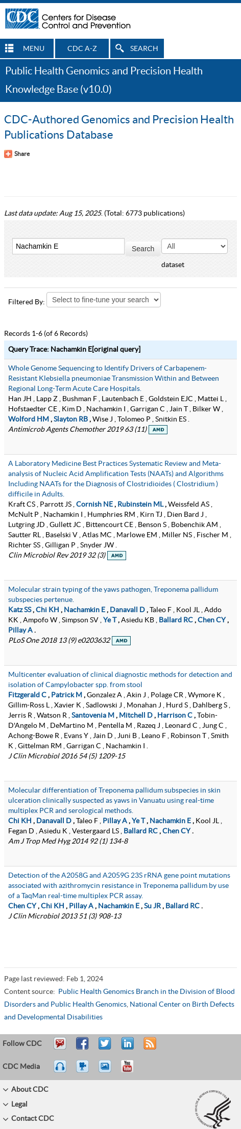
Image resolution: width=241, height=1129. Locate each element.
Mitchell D (136, 715)
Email (59, 1048)
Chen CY (212, 620)
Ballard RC (176, 620)
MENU (33, 48)
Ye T (109, 620)
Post (126, 1048)
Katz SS (19, 610)
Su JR (152, 906)
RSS (149, 1048)
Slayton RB (71, 419)
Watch (84, 1071)
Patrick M (66, 695)
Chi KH (47, 610)
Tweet (105, 1048)
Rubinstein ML (140, 504)
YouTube (132, 1071)
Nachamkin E (84, 610)
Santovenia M (92, 715)
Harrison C (174, 715)
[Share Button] (17, 154)
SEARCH (144, 48)
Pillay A (20, 630)
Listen (60, 1071)
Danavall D (127, 610)
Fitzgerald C (27, 695)
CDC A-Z (82, 48)
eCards (107, 1071)
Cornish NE (94, 504)
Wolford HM (28, 419)
